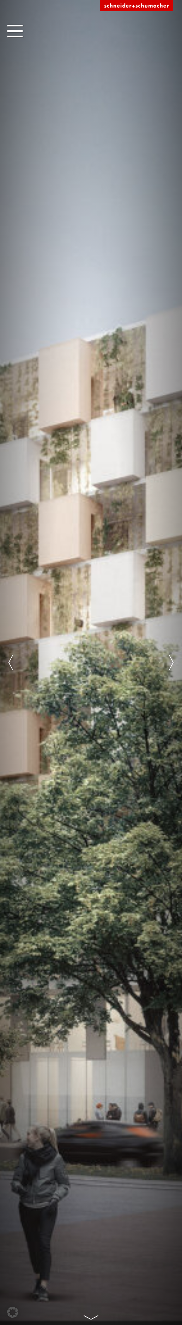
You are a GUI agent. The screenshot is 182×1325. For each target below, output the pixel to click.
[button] (12, 1312)
